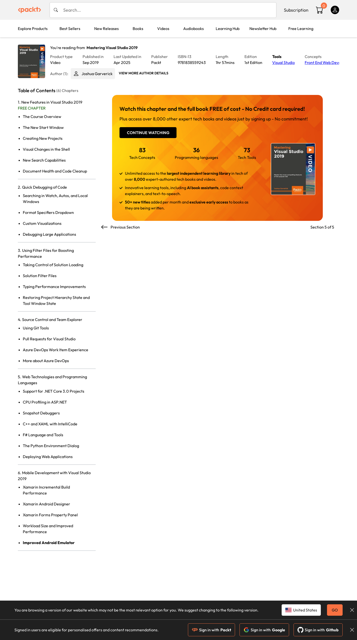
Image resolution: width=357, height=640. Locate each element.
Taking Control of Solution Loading (53, 264)
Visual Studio (283, 62)
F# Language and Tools (43, 434)
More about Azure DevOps (46, 360)
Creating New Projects (42, 138)
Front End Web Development (330, 62)
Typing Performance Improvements (54, 286)
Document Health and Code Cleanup (55, 171)
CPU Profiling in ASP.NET (45, 402)
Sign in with (211, 630)
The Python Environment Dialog (51, 445)
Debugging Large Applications (49, 234)
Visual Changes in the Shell (46, 149)
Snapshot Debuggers (41, 412)
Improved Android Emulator (49, 542)
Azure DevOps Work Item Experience (55, 349)
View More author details (143, 73)
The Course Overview (42, 116)
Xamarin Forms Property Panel (50, 514)
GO (335, 610)
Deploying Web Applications (48, 456)
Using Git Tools (36, 327)
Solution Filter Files (40, 275)
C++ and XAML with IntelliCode (50, 423)
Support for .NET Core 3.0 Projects (53, 391)
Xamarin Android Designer (46, 503)
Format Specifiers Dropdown (48, 212)
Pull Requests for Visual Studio (49, 338)
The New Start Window (43, 127)
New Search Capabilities (44, 160)
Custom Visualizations (42, 223)
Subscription (296, 10)
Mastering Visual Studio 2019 (112, 47)
